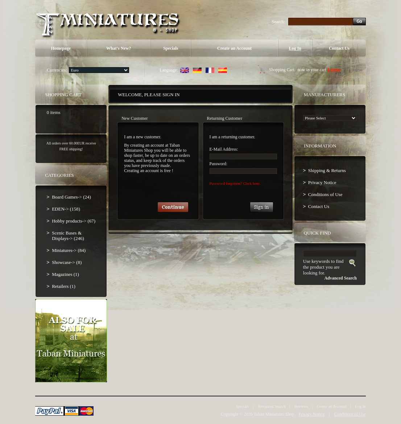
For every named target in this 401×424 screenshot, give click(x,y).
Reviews (301, 406)
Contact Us (339, 48)
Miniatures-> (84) (69, 250)
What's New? (118, 48)
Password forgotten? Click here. (235, 183)
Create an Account (234, 48)
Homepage (61, 48)
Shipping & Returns (327, 170)
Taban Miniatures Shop (274, 414)
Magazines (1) (65, 274)
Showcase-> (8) (67, 262)
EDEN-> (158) (66, 209)
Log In (295, 48)
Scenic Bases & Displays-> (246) (68, 235)
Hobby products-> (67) (73, 221)
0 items (333, 69)
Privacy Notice (322, 182)
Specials (170, 48)
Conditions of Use (325, 194)
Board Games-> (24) (71, 197)
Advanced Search (271, 406)
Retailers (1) (63, 286)
